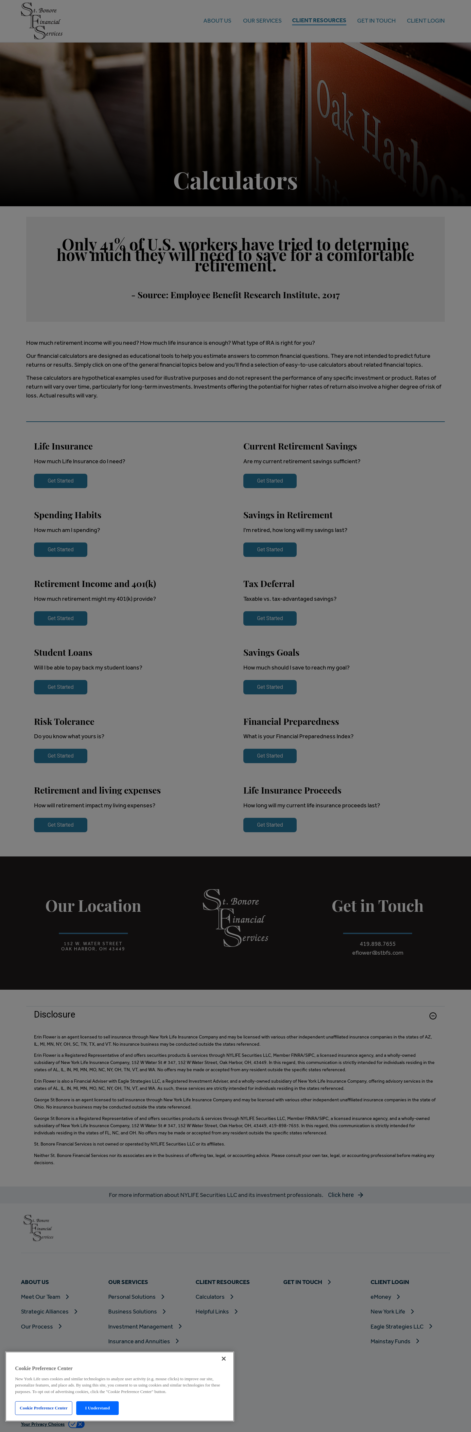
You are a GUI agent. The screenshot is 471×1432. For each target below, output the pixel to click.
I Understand (97, 1407)
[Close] (224, 1358)
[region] (119, 1386)
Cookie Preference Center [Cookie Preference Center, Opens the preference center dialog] (43, 1407)
